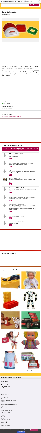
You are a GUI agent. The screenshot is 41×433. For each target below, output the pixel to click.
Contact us (3, 389)
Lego (21, 66)
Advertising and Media (5, 386)
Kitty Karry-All (10, 361)
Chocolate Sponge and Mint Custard (8, 400)
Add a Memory (34, 5)
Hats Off (2, 415)
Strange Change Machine (30, 361)
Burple (2, 418)
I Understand (33, 430)
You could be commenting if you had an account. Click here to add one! (20, 149)
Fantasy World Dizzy (5, 394)
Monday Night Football (5, 425)
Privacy (2, 387)
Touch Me (3, 416)
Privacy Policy (21, 431)
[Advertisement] (20, 53)
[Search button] (38, 1)
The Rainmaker (4, 403)
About (2, 383)
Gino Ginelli (3, 424)
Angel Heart (3, 406)
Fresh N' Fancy (4, 413)
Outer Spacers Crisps (5, 412)
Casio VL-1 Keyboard (5, 419)
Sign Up (20, 1)
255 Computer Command (30, 321)
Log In (16, 1)
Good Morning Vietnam (5, 421)
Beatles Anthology (4, 397)
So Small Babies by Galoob (30, 341)
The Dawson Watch (5, 395)
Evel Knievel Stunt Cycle (10, 321)
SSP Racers (10, 281)
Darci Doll (10, 341)
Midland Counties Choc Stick (7, 393)
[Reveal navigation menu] (3, 5)
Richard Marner (4, 422)
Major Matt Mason (30, 301)
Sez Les (2, 398)
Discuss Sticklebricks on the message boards (11, 116)
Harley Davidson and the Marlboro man (9, 404)
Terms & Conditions (5, 384)
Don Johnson (4, 401)
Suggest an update (35, 101)
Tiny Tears (30, 281)
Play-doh (36, 70)
